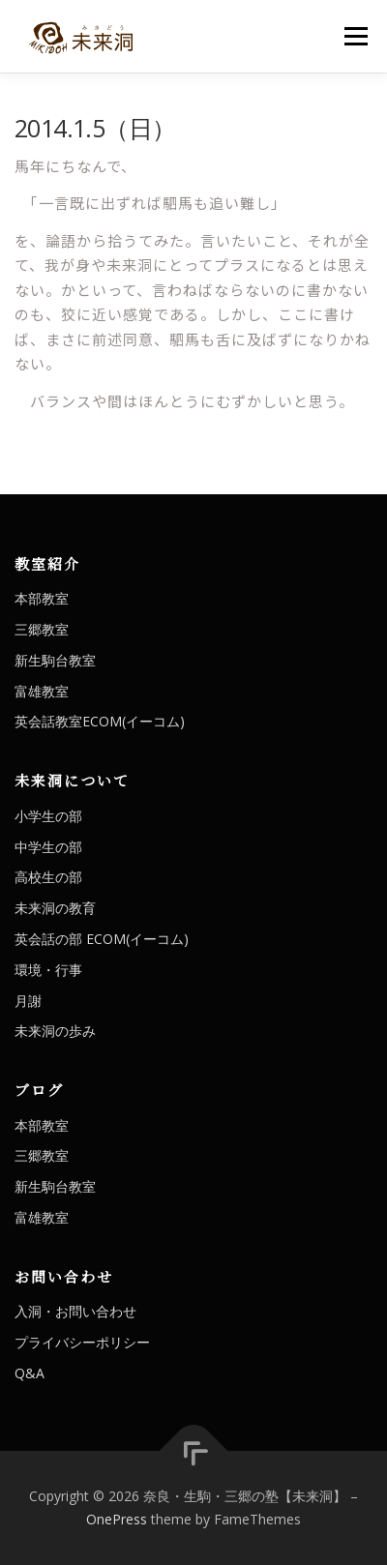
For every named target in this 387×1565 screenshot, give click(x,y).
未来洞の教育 (55, 908)
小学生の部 (48, 816)
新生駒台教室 (55, 660)
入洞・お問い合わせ (75, 1311)
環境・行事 (48, 969)
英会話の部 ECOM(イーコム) (102, 939)
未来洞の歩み (55, 1030)
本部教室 (42, 598)
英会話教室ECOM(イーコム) (100, 721)
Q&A (30, 1373)
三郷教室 (42, 629)
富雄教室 (42, 691)
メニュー (355, 36)
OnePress (116, 1519)
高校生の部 (48, 877)
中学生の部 (48, 847)
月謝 (28, 1000)
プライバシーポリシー (82, 1342)
